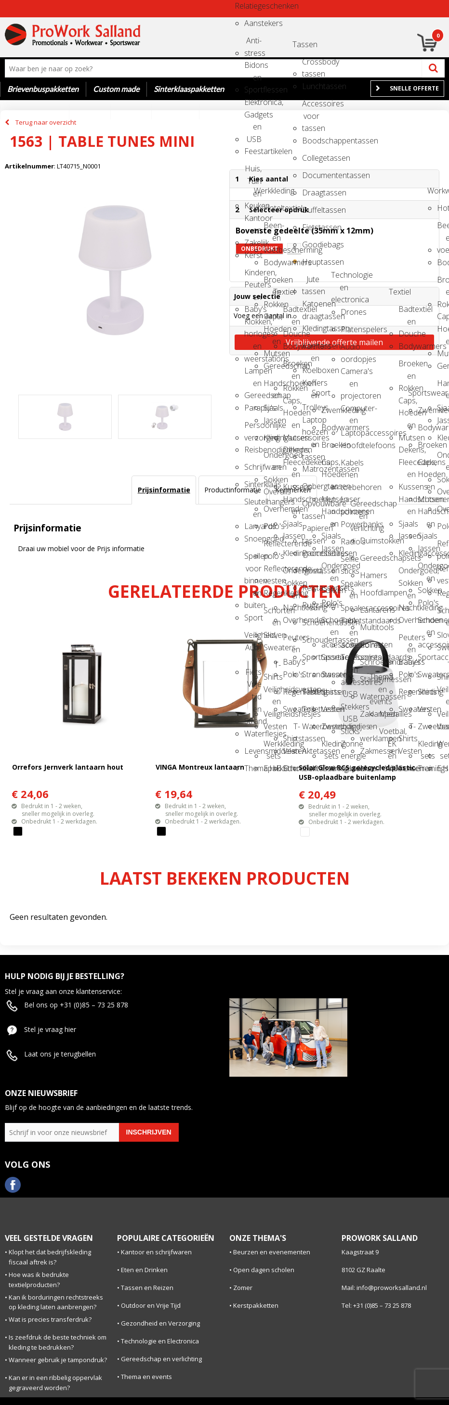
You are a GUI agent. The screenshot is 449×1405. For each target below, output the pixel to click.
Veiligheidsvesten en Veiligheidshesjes (272, 692)
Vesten (272, 726)
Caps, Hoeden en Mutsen (272, 319)
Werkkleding (262, 190)
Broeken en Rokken (272, 282)
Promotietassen (310, 553)
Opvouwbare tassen (310, 506)
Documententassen (310, 175)
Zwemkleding (330, 410)
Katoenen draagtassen (310, 306)
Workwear (436, 190)
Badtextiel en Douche (291, 312)
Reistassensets (310, 587)
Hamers (368, 575)
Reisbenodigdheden (253, 449)
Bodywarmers (272, 262)
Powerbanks (349, 524)
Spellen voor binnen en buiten (253, 559)
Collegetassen (310, 158)
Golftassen (310, 768)
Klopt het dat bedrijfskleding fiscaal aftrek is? (50, 1257)
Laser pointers (349, 502)
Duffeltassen (310, 210)
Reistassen (310, 570)
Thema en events (378, 679)
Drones (349, 312)
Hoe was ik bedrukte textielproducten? (39, 1279)
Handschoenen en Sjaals (272, 386)
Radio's (349, 541)
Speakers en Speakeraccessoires (349, 586)
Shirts (330, 691)
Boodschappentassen (310, 140)
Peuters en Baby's (291, 640)
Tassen (301, 44)
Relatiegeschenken (243, 5)
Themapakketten (253, 768)
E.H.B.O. (272, 768)
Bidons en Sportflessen (253, 68)
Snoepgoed (253, 538)
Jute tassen (310, 282)
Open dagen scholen (263, 1269)
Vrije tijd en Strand (253, 687)
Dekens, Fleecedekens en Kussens (291, 452)
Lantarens (368, 610)
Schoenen (291, 768)
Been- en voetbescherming (272, 228)
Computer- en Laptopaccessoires (349, 411)
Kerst (253, 255)
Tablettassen (310, 691)
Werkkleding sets (272, 746)
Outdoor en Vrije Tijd (151, 1305)
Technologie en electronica (339, 278)
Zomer (242, 1287)
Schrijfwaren (253, 467)
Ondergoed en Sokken (272, 458)
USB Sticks (349, 721)
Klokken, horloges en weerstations (253, 324)
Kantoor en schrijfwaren (156, 1252)
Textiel (282, 291)
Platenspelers (349, 329)
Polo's (272, 526)
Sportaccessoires (330, 657)
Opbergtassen (310, 486)
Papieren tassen (310, 531)
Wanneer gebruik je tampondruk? (58, 1359)
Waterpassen (368, 696)
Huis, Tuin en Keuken (253, 171)
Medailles (387, 714)
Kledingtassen (310, 328)
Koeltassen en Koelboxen (310, 348)
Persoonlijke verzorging (253, 428)
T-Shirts (272, 667)
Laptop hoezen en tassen (310, 422)
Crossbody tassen (310, 64)
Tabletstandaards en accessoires (349, 623)
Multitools (368, 627)
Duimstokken (368, 540)
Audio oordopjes (349, 349)
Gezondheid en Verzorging (160, 1323)
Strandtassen (310, 674)
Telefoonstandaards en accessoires (349, 660)
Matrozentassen (310, 469)
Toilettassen (310, 709)
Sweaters (272, 647)
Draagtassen (310, 192)
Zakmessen (368, 751)
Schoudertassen (310, 639)
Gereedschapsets (368, 558)
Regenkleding (272, 593)
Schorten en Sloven (272, 613)
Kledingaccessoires (272, 437)
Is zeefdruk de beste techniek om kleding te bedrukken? (57, 1342)
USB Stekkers (349, 697)
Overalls (272, 491)
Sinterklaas (253, 484)
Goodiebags (310, 244)
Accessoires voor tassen (310, 106)
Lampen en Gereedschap (253, 373)
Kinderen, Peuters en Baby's (253, 275)
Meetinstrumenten (368, 768)
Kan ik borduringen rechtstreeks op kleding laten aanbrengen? (56, 1302)
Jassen (272, 420)
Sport (253, 617)
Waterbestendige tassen (310, 729)
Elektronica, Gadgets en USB (253, 105)
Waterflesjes (253, 733)
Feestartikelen (253, 151)
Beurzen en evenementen (271, 1252)
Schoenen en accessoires (330, 623)
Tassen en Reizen (147, 1287)
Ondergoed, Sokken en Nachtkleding (291, 573)
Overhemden (272, 508)
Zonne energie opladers (349, 746)
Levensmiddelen (253, 751)
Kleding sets (330, 746)
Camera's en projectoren (349, 374)
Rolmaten (368, 644)
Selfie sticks (349, 562)
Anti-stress (253, 43)
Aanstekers (253, 23)
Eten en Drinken (144, 1269)
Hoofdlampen (368, 592)
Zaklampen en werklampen (368, 717)
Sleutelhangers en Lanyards (253, 504)
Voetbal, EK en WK (387, 734)
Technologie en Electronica (160, 1341)
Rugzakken (310, 605)
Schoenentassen (310, 622)
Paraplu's (253, 407)
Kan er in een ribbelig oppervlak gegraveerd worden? (55, 1382)
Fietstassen (310, 227)
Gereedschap (272, 366)
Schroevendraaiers (368, 662)
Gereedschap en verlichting (359, 506)
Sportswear (416, 392)
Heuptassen (310, 262)
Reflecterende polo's (272, 546)
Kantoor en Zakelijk (253, 221)
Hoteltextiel (272, 208)
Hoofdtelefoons (349, 445)
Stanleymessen (368, 679)
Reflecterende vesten (272, 571)
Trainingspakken (330, 768)
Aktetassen (310, 751)
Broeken (330, 444)
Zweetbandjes (330, 726)
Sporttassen (310, 657)
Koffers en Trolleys (310, 385)
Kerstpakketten (255, 1305)
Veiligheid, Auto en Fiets (253, 638)
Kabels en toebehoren (349, 465)
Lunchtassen (310, 86)
